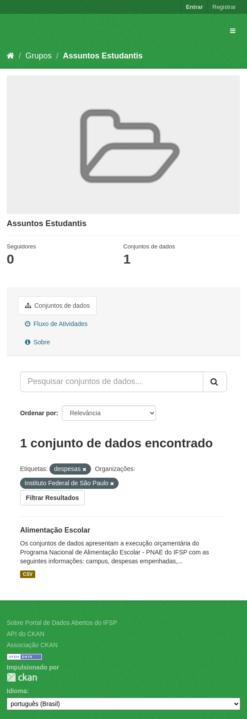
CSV (28, 574)
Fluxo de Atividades (56, 323)
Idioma (17, 690)
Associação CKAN (32, 645)
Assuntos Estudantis (103, 55)
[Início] (10, 55)
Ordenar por (38, 413)
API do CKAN (26, 633)
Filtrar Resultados (52, 497)
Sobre (37, 342)
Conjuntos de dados (57, 305)
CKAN (22, 677)
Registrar (224, 7)
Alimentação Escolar (55, 530)
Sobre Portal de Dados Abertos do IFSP (62, 622)
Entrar (194, 7)
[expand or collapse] (232, 31)
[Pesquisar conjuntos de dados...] (111, 382)
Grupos (38, 55)
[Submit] (215, 382)
